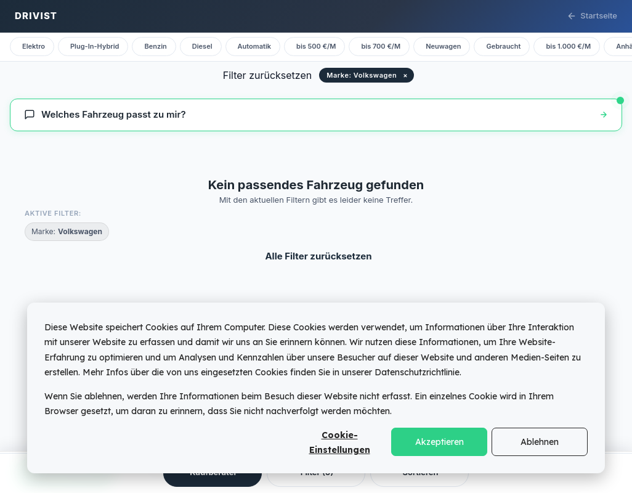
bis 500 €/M (316, 46)
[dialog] (316, 388)
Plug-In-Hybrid (94, 46)
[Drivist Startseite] (36, 16)
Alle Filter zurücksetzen (318, 256)
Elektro (33, 46)
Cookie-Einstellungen (339, 443)
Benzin (155, 46)
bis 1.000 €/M (568, 46)
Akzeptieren (439, 441)
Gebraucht (503, 46)
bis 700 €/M (380, 46)
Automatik (254, 46)
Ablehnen (540, 441)
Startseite (592, 15)
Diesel (202, 46)
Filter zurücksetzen (267, 75)
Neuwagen (443, 46)
